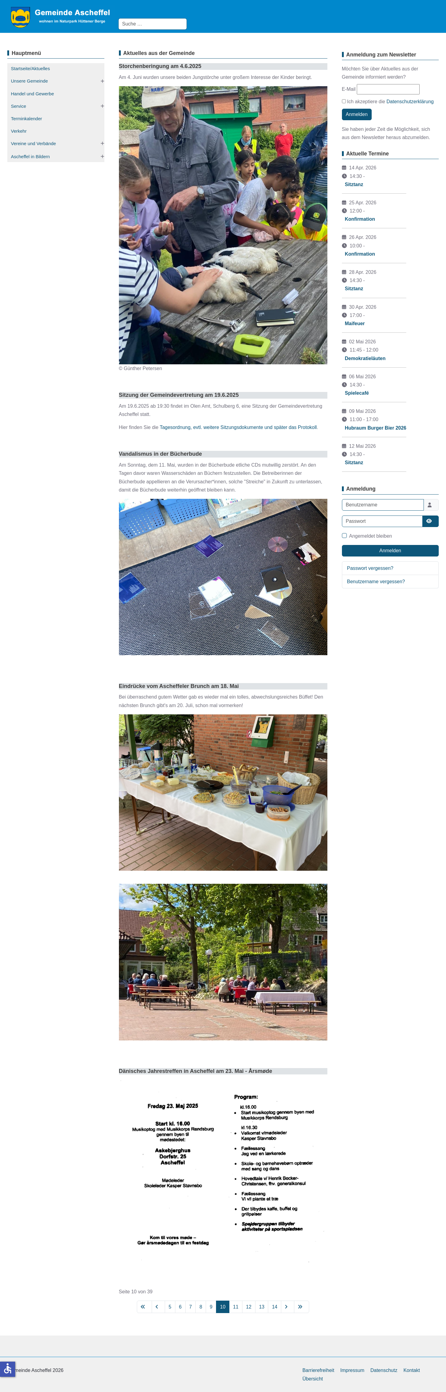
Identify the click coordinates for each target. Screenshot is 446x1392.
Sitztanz (354, 184)
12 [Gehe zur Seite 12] (249, 1306)
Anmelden (357, 114)
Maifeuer (355, 323)
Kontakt (412, 1370)
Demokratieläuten (365, 358)
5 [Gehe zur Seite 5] (170, 1306)
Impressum (352, 1370)
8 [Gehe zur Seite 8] (200, 1306)
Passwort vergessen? (370, 568)
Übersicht (312, 1378)
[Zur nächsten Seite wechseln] (287, 1307)
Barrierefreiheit (318, 1370)
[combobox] (152, 24)
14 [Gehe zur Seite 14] (274, 1306)
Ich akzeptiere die (388, 101)
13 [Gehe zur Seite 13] (262, 1306)
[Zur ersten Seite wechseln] (144, 1307)
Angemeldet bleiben (370, 536)
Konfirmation (360, 219)
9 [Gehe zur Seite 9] (211, 1306)
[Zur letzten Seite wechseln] (301, 1307)
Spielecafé (357, 393)
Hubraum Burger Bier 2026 (376, 428)
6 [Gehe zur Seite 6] (180, 1306)
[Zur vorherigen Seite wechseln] (158, 1307)
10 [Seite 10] (222, 1306)
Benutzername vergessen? (376, 581)
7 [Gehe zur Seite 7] (190, 1306)
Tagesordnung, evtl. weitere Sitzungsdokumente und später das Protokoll (238, 427)
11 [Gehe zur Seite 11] (235, 1306)
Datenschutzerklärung (410, 101)
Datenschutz (383, 1370)
